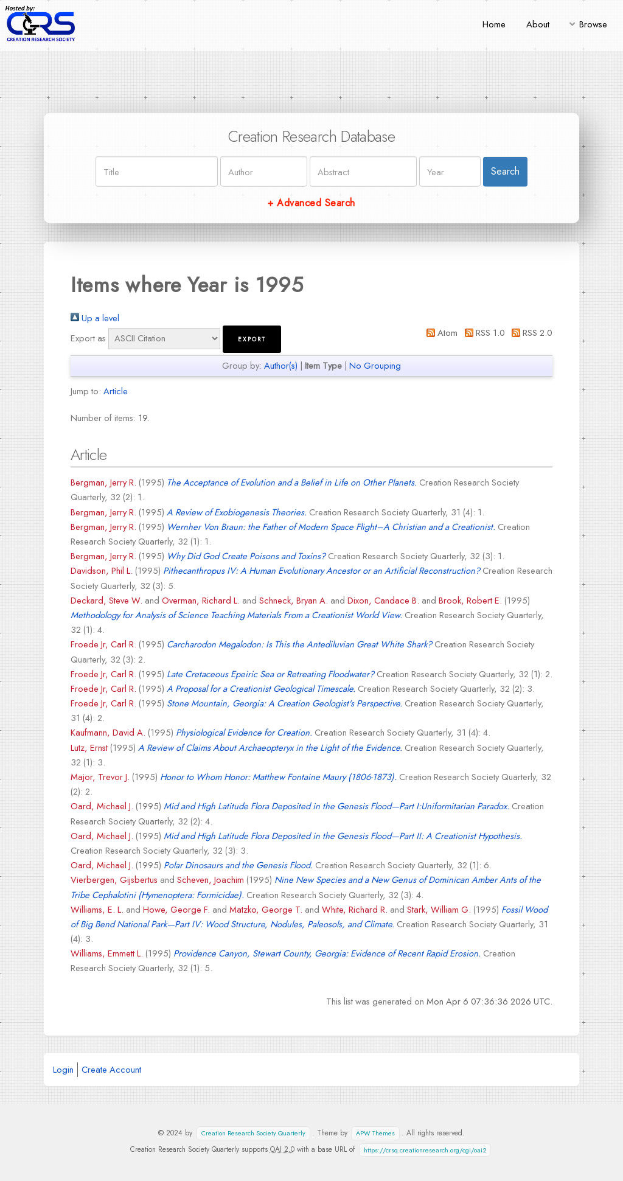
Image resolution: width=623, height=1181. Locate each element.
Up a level (95, 318)
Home (494, 24)
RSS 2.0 (529, 332)
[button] (252, 339)
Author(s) (281, 365)
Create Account (111, 1069)
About (537, 24)
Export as (88, 338)
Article (115, 391)
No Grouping (375, 365)
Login (63, 1069)
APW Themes (375, 1133)
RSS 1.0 (482, 332)
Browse (593, 24)
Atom (440, 332)
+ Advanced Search (311, 203)
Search (505, 171)
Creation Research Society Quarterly (253, 1133)
